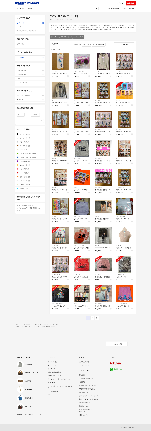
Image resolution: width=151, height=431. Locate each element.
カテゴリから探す (113, 8)
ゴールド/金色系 (30, 184)
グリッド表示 (98, 44)
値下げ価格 (30, 44)
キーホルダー (56, 71)
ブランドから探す (128, 8)
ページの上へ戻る (116, 344)
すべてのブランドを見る (25, 414)
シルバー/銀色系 (30, 181)
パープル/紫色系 (30, 161)
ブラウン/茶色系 (30, 146)
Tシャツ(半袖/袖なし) (122, 216)
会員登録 (130, 3)
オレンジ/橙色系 (30, 177)
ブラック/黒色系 (30, 134)
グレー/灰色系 (30, 142)
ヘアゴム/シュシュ (79, 245)
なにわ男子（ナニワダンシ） (61, 37)
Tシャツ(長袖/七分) (57, 303)
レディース (79, 37)
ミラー (97, 245)
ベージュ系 (30, 150)
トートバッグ (77, 158)
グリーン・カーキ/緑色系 (30, 153)
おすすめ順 (87, 44)
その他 (118, 100)
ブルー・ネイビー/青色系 (30, 157)
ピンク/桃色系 (30, 169)
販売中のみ (76, 44)
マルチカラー (30, 188)
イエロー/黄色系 (30, 165)
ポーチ (75, 100)
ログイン (119, 3)
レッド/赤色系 (30, 173)
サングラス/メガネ (79, 71)
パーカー (97, 71)
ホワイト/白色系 (30, 138)
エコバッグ (55, 245)
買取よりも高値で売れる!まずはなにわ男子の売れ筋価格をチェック (30, 208)
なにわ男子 (30, 57)
